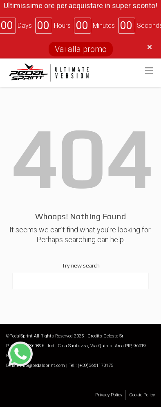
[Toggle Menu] (149, 71)
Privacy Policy (108, 395)
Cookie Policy (142, 395)
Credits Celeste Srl (106, 336)
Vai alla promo (81, 49)
